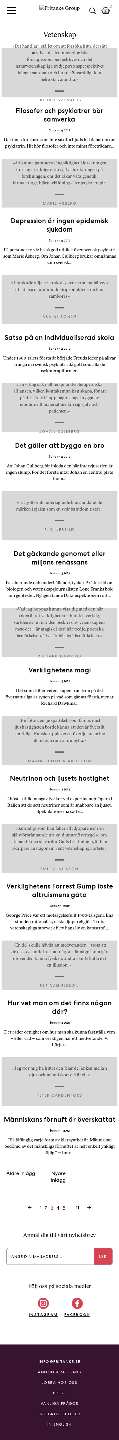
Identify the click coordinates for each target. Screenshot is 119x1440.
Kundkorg (105, 10)
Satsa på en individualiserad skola (59, 337)
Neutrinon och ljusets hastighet (59, 778)
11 (77, 1207)
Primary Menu (11, 10)
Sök (92, 10)
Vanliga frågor (60, 1403)
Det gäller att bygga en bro (59, 445)
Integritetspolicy (59, 1414)
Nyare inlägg (58, 1176)
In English (59, 1424)
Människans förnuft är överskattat (60, 1119)
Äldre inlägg (20, 1173)
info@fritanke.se (60, 1361)
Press (59, 1393)
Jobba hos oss (60, 1382)
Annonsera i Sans (59, 1372)
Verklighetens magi (60, 670)
